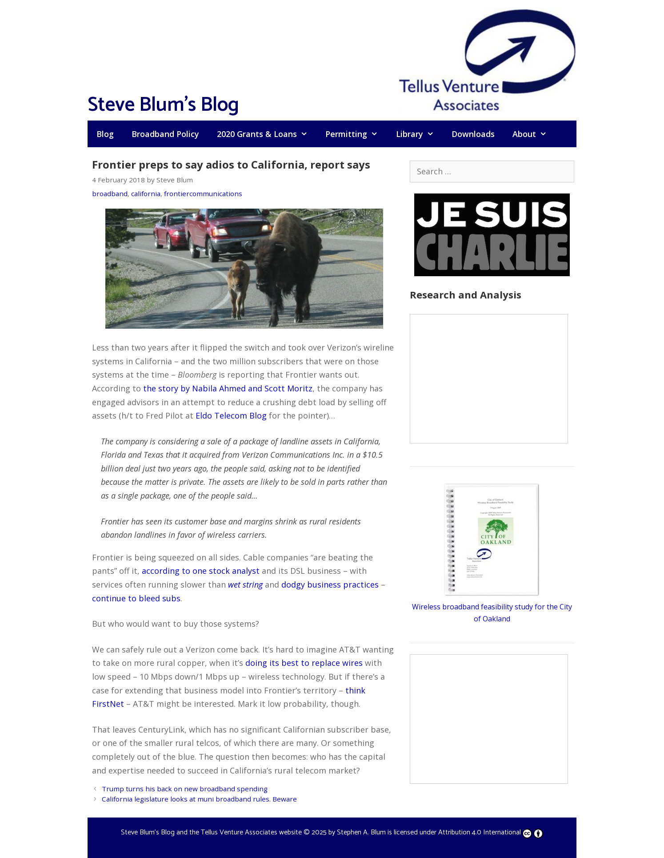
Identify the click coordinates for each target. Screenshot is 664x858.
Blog (105, 134)
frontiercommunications (203, 193)
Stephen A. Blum (361, 832)
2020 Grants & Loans (266, 134)
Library (419, 134)
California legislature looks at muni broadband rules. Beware (199, 798)
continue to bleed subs (136, 598)
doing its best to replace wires (304, 662)
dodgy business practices (330, 584)
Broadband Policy (165, 134)
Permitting (356, 134)
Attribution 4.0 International (490, 832)
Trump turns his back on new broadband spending (185, 788)
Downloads (473, 134)
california (145, 193)
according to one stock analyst (201, 570)
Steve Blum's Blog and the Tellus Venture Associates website (211, 832)
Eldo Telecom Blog (231, 415)
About (534, 134)
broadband (110, 193)
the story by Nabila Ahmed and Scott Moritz (227, 388)
